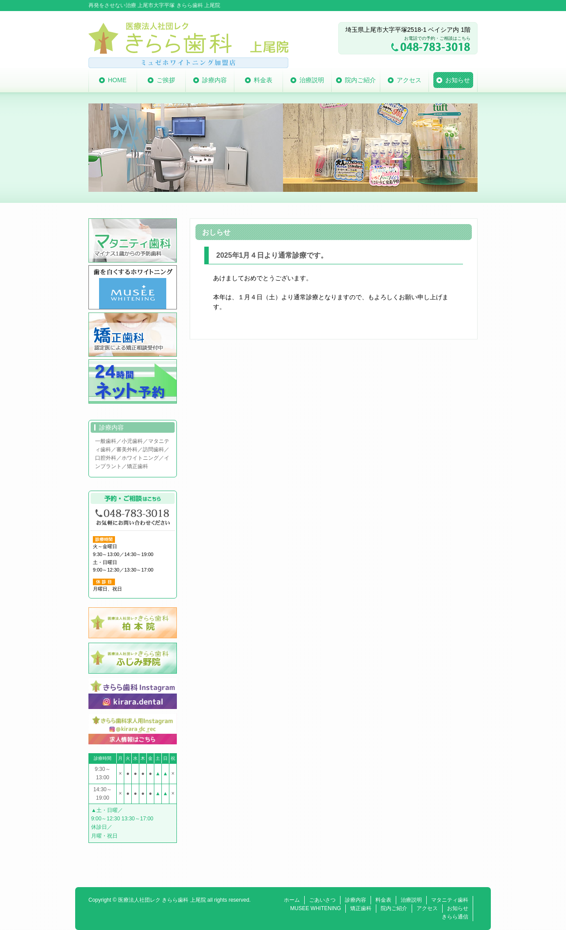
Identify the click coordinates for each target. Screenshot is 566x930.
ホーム (292, 900)
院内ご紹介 (394, 908)
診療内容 (355, 900)
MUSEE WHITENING (315, 908)
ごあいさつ (322, 900)
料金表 (383, 900)
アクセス (427, 908)
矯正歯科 (360, 908)
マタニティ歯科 (449, 900)
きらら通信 (455, 917)
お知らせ (457, 908)
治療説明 (411, 900)
